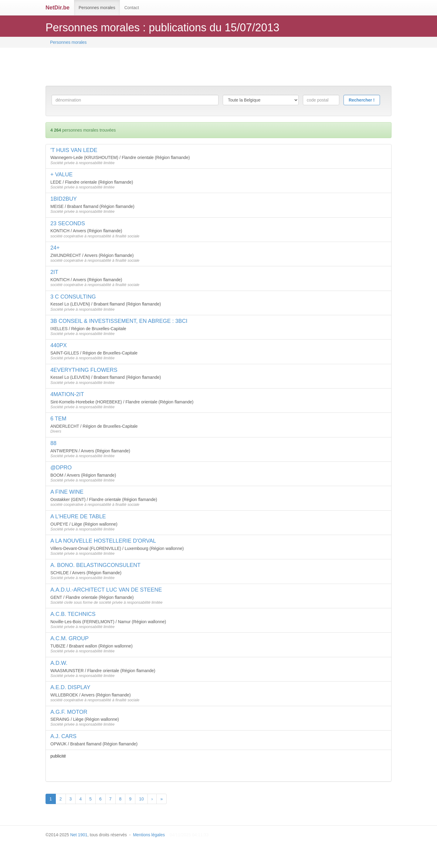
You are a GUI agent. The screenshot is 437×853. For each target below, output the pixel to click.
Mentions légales (149, 834)
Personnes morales (97, 7)
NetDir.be (57, 8)
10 (141, 798)
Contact (131, 7)
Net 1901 (78, 834)
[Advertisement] (156, 67)
